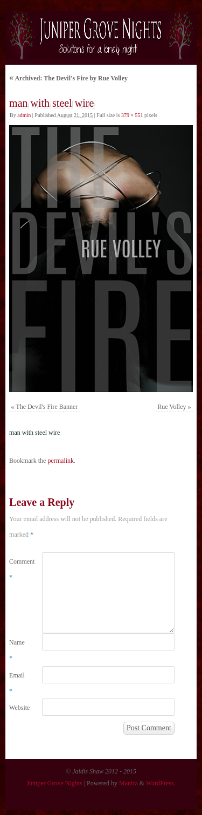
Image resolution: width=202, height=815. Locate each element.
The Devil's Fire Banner (47, 406)
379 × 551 (132, 115)
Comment (17, 569)
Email (17, 683)
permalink (60, 460)
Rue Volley (171, 406)
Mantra (128, 783)
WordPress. (161, 783)
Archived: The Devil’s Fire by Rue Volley (68, 78)
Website (17, 707)
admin (24, 115)
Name (17, 650)
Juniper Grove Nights (54, 783)
